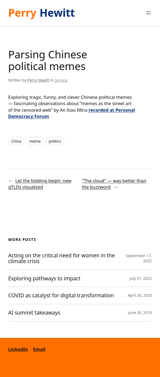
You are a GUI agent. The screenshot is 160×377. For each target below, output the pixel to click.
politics (55, 141)
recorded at (102, 110)
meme (35, 141)
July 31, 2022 (141, 278)
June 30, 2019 (140, 312)
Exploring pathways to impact (44, 278)
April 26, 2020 (140, 295)
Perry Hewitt (38, 80)
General (61, 80)
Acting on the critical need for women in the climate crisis (61, 258)
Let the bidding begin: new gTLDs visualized (39, 183)
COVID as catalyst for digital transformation (61, 295)
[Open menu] (148, 13)
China (16, 141)
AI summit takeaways (34, 313)
